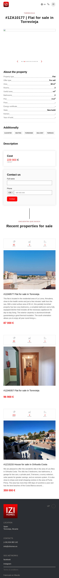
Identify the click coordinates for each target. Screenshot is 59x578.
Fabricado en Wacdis (11, 575)
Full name (11, 179)
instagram (7, 564)
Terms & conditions (10, 570)
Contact (12, 199)
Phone (9, 188)
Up (51, 506)
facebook (7, 559)
